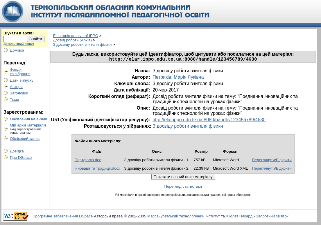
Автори (16, 87)
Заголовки (19, 93)
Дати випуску (21, 80)
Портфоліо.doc (88, 161)
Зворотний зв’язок (272, 217)
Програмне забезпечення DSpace (63, 217)
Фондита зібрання (20, 71)
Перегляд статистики (183, 187)
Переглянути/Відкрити (272, 161)
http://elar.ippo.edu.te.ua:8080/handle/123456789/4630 (209, 120)
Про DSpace (21, 157)
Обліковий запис (25, 138)
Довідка (17, 151)
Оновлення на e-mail (28, 119)
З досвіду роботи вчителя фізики (82, 44)
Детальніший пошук (18, 43)
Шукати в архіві (18, 33)
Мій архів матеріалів (28, 125)
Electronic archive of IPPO (75, 36)
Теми (14, 99)
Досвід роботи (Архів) (72, 40)
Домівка (17, 50)
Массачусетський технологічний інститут (183, 217)
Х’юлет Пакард (239, 217)
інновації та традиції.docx (97, 169)
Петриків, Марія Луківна (178, 78)
